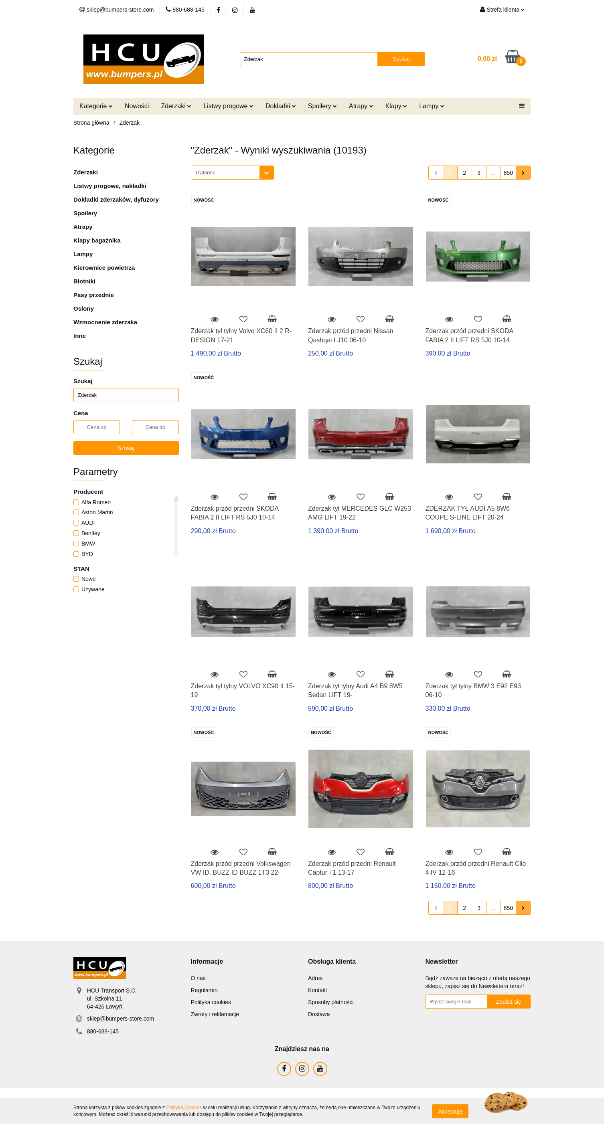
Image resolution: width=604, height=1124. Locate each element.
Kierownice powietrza (104, 267)
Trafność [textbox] (205, 173)
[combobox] (232, 173)
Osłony (83, 308)
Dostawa (319, 1014)
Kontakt (317, 990)
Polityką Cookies (184, 1107)
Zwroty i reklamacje (215, 1014)
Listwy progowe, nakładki (109, 185)
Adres (315, 978)
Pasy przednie (93, 294)
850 (508, 173)
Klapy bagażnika (97, 240)
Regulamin (204, 990)
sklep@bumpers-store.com (120, 1018)
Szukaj (126, 448)
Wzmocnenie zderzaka (105, 322)
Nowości (137, 106)
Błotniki (84, 281)
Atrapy (361, 106)
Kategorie (96, 106)
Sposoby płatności (331, 1002)
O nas (198, 978)
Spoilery (322, 106)
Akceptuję (450, 1111)
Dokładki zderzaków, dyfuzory (116, 199)
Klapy (396, 106)
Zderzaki (176, 106)
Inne (79, 335)
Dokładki (281, 106)
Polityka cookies (211, 1002)
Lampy (431, 106)
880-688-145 (103, 1031)
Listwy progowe (228, 106)
